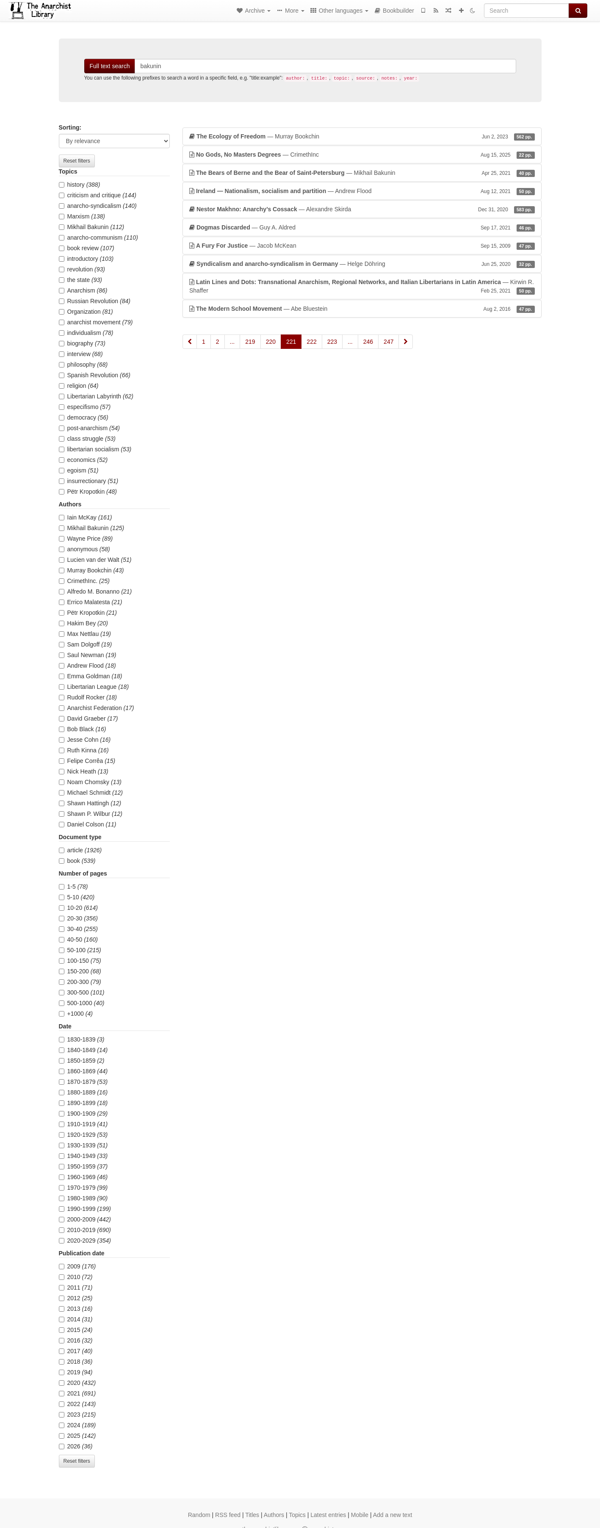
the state (80, 279)
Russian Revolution (94, 301)
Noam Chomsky (90, 782)
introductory (86, 258)
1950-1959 (83, 1166)
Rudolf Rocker (88, 697)
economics (83, 459)
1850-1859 (82, 1060)
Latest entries (328, 1514)
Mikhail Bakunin (91, 227)
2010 (76, 1277)
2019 (76, 1372)
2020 (77, 1382)
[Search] (526, 10)
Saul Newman (87, 655)
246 (368, 341)
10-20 (78, 907)
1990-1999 (85, 1208)
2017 (76, 1351)
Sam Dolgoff (85, 644)
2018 (76, 1361)
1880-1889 (83, 1092)
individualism (86, 332)
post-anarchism (89, 428)
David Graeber (88, 718)
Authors (274, 1514)
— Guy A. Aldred (362, 227)
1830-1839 (82, 1039)
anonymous (84, 549)
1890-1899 (83, 1103)
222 (311, 341)
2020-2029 (85, 1240)
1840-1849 (83, 1050)
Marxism (82, 216)
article (80, 850)
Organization (86, 311)
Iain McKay (85, 517)
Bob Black (82, 729)
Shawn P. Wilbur (90, 813)
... (232, 341)
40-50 (78, 939)
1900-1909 (83, 1113)
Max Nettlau (85, 633)
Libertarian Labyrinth (96, 396)
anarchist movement (96, 322)
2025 (77, 1435)
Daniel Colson (87, 824)
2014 (76, 1319)
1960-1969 (83, 1177)
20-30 (78, 918)
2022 (77, 1404)
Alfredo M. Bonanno (95, 591)
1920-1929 (83, 1134)
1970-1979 (83, 1187)
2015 (76, 1329)
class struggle (87, 438)
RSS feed (228, 1514)
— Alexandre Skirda (362, 209)
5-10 (77, 897)
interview (81, 354)
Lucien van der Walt (95, 559)
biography (82, 343)
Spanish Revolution (94, 375)
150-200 (80, 971)
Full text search (110, 66)
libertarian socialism (95, 449)
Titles (252, 1514)
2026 (76, 1446)
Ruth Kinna (84, 750)
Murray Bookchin (91, 570)
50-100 (80, 950)
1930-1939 (83, 1145)
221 (291, 341)
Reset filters (77, 161)
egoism (79, 470)
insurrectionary (89, 481)
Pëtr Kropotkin (88, 491)
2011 (76, 1287)
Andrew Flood (87, 665)
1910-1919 (83, 1124)
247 (388, 341)
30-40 (78, 929)
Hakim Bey (83, 623)
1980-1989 (83, 1198)
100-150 (80, 960)
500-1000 (82, 1003)
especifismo (85, 406)
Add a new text (392, 1514)
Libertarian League (94, 686)
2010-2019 (85, 1230)
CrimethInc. (84, 580)
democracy (83, 417)
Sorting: (70, 127)
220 (271, 341)
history (79, 184)
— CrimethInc (362, 154)
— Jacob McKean (362, 245)
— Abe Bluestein (362, 308)
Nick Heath (83, 771)
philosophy (83, 364)
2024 (77, 1425)
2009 (77, 1266)
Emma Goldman (90, 676)
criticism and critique (97, 195)
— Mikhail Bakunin (362, 173)
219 (250, 341)
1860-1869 (83, 1071)
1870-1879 (83, 1081)
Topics (297, 1514)
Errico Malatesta (90, 602)
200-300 (80, 981)
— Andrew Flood (362, 191)
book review (86, 248)
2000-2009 (85, 1219)
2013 (76, 1308)
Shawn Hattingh (90, 803)
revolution (82, 269)
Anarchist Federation (96, 708)
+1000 (76, 1013)
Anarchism (83, 290)
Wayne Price (86, 538)
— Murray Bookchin (362, 136)
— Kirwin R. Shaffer (362, 287)
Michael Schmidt (91, 792)
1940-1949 (83, 1155)
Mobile (359, 1514)
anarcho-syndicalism (98, 205)
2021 (77, 1393)
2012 (76, 1298)
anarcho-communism (98, 237)
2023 (77, 1414)
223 (332, 341)
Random (199, 1514)
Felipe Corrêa (87, 760)
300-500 (82, 992)
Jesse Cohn (85, 739)
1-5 (73, 886)
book (77, 860)
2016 (76, 1340)
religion (79, 385)
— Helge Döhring (362, 264)
